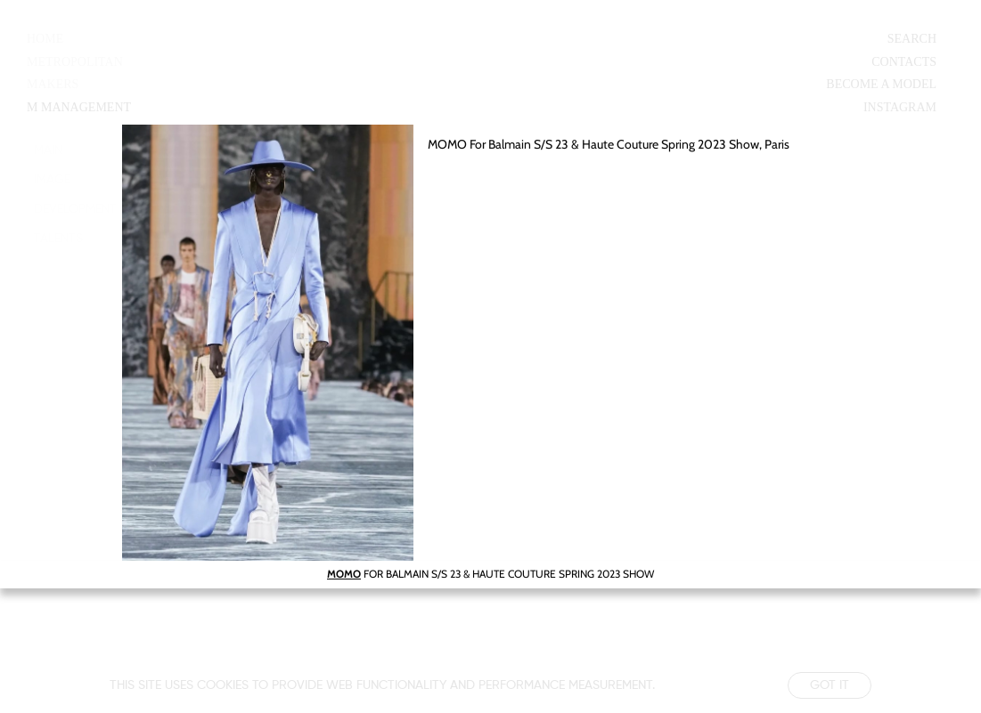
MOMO (344, 573)
